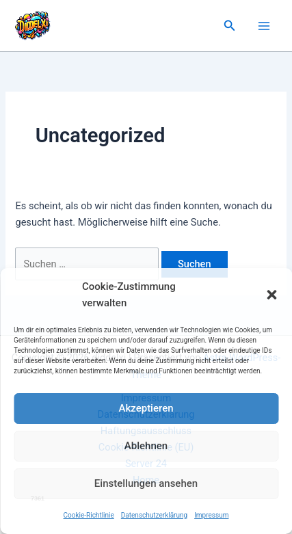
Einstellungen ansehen (146, 483)
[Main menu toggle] (264, 26)
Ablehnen (146, 446)
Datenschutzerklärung (154, 515)
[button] (271, 295)
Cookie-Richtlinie (89, 515)
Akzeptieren (145, 408)
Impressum (211, 515)
